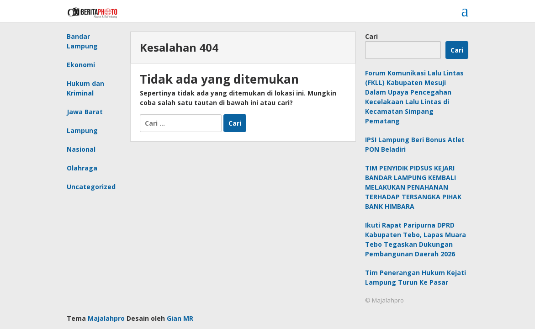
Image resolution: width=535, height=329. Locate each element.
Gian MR (180, 318)
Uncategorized (91, 186)
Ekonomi (81, 64)
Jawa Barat (85, 111)
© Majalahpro (384, 300)
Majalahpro (106, 318)
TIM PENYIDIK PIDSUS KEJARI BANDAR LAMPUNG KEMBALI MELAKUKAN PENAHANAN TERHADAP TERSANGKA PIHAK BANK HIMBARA (413, 187)
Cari (371, 36)
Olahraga (82, 168)
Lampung (82, 130)
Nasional (81, 149)
